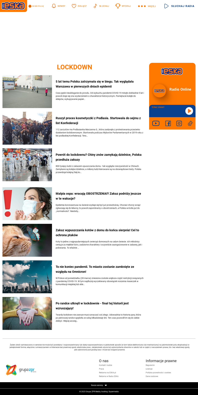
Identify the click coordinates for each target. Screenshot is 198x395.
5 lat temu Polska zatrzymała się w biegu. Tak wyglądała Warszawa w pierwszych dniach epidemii (95, 84)
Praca (101, 369)
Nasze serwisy (99, 385)
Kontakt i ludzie (105, 365)
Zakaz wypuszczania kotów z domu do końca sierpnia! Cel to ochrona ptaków (97, 232)
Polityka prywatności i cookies (158, 373)
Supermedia (114, 392)
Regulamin (150, 365)
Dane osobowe (152, 376)
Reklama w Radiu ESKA (108, 376)
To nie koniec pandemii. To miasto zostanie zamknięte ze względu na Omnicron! (95, 269)
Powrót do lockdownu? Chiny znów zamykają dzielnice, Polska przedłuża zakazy (99, 157)
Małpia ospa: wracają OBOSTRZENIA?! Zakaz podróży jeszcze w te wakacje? (98, 196)
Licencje (149, 369)
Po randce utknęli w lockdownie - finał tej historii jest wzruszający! (92, 305)
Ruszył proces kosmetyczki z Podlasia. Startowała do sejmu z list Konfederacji (98, 120)
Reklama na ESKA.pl (107, 373)
